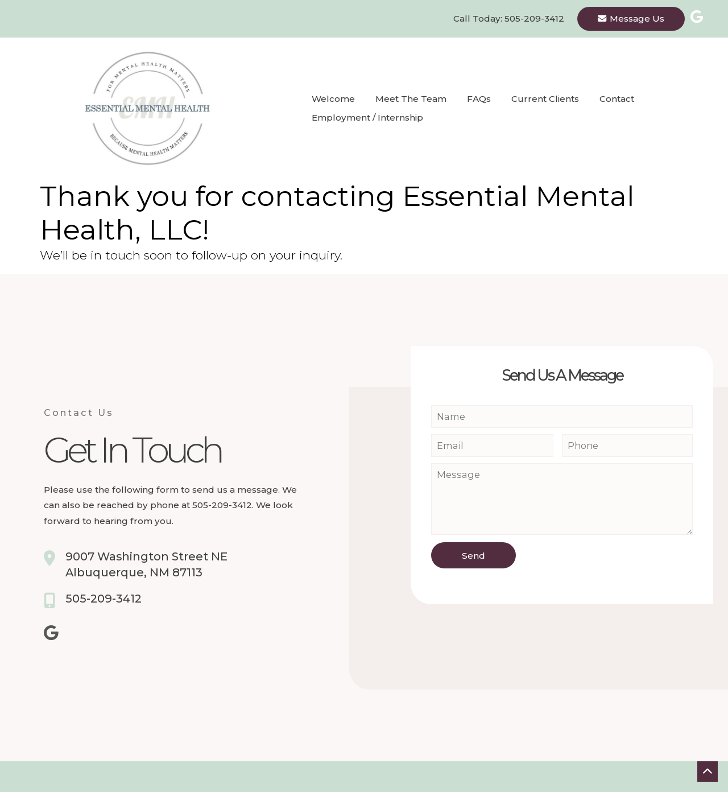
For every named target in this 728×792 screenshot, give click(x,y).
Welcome (333, 98)
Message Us (631, 18)
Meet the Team (410, 98)
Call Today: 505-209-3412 (508, 18)
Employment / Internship (367, 117)
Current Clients (545, 98)
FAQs (479, 98)
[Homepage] (142, 108)
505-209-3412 (103, 598)
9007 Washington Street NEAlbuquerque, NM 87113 (146, 564)
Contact (616, 98)
